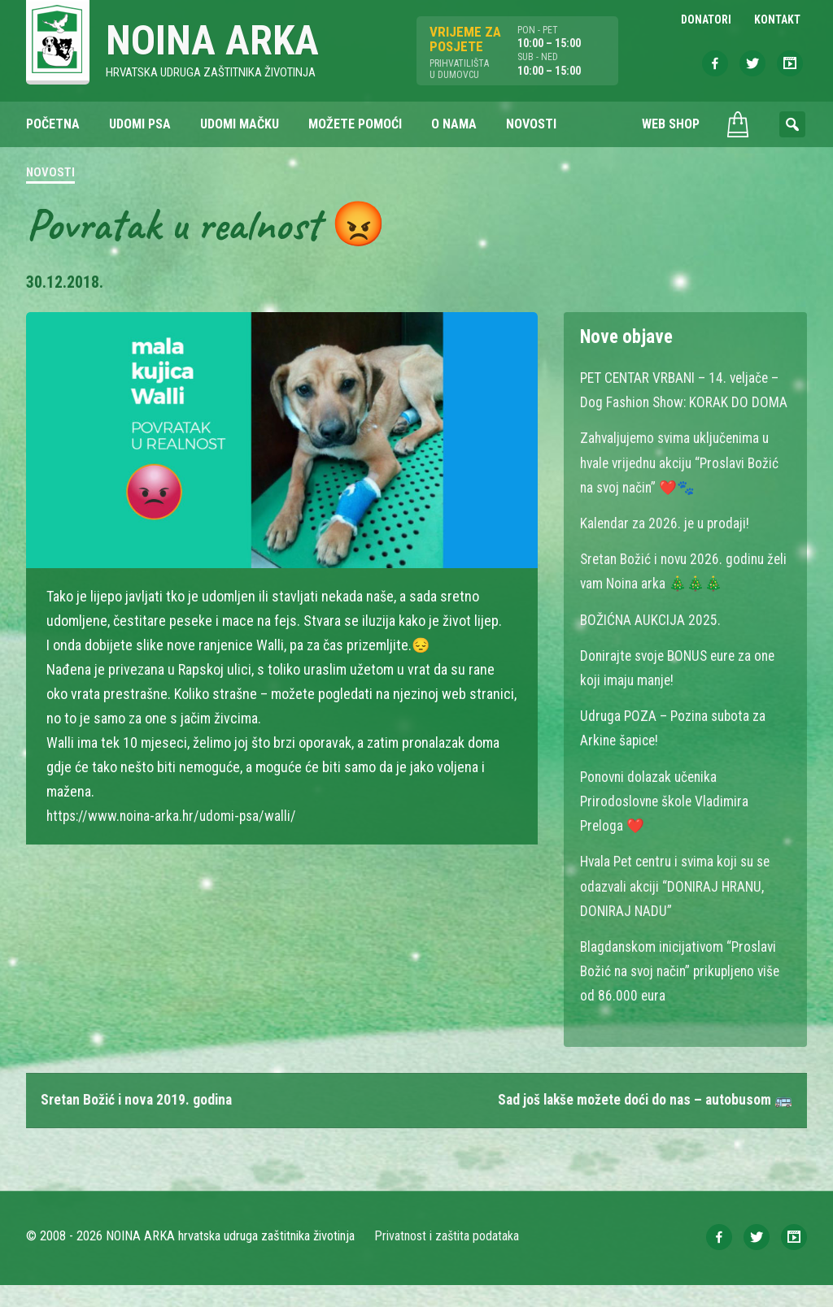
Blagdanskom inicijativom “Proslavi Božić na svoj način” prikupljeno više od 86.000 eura (685, 993)
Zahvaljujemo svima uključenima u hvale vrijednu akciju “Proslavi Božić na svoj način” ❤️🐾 (684, 487)
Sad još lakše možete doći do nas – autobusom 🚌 (642, 1122)
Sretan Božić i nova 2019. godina (139, 1122)
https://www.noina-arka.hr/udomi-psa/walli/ (175, 816)
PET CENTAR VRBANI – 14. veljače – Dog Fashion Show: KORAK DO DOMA (683, 403)
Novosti (50, 174)
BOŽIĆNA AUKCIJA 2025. (651, 643)
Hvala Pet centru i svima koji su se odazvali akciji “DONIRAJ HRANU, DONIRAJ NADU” (680, 908)
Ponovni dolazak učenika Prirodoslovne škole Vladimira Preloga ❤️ (666, 824)
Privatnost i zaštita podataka (447, 1258)
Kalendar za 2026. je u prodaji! (666, 547)
